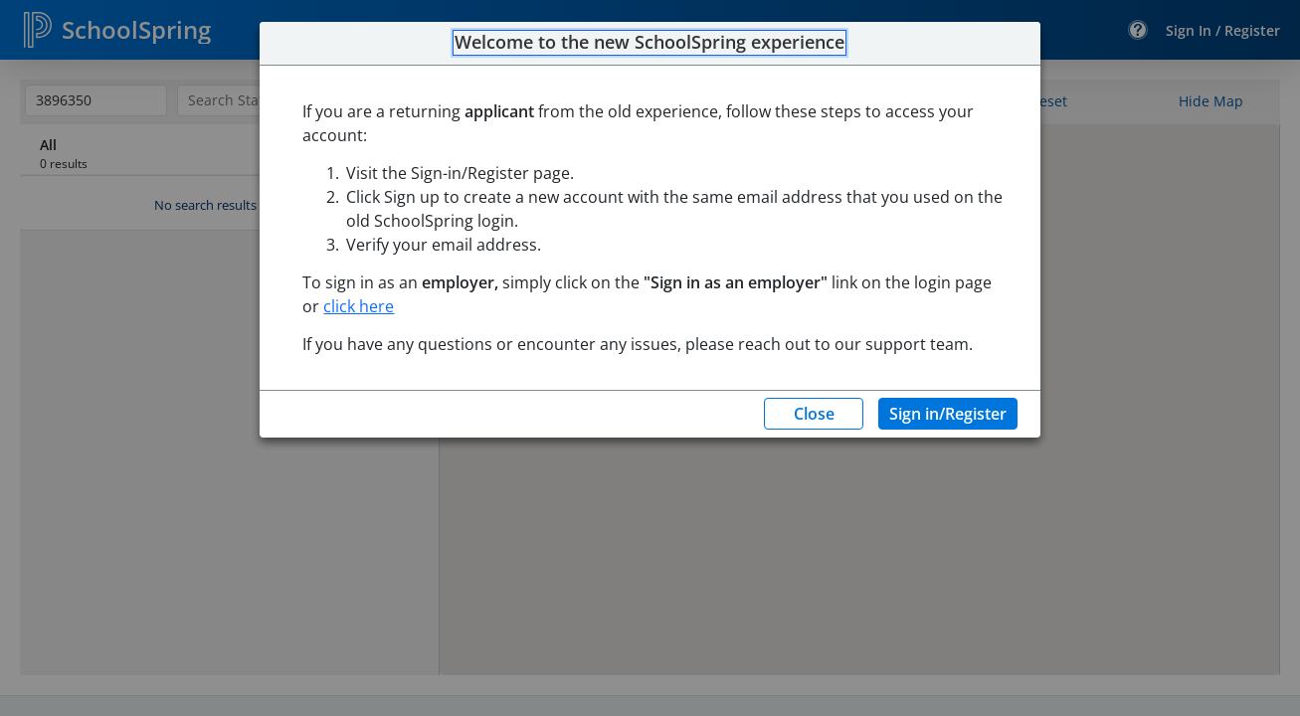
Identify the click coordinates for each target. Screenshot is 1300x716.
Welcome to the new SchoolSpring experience (649, 43)
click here (358, 306)
